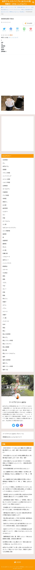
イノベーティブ (11, 7)
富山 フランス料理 (8, 340)
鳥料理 (4, 234)
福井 (4, 356)
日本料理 (5, 160)
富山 (4, 330)
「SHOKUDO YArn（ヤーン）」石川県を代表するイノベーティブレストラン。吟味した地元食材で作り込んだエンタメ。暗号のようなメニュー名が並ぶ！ (17, 9)
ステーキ (5, 269)
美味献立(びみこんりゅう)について (12, 437)
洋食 (4, 218)
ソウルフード (6, 256)
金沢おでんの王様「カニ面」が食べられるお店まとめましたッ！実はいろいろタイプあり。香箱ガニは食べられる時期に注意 (17, 549)
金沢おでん (6, 166)
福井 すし (5, 363)
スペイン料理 (6, 179)
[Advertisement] (17, 73)
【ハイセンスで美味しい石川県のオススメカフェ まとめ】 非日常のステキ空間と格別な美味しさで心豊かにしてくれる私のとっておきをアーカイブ (17, 489)
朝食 (4, 295)
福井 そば (5, 369)
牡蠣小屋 (5, 253)
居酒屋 (4, 169)
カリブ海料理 (6, 230)
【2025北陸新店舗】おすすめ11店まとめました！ (16, 468)
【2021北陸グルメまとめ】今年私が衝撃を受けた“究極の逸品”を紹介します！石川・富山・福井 (17, 456)
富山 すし (5, 337)
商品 (4, 327)
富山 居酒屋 (6, 347)
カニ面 (4, 224)
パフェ (4, 308)
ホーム (4, 7)
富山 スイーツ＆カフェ (9, 353)
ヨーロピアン (6, 189)
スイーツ (5, 311)
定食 (4, 292)
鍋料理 (4, 243)
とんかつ (5, 211)
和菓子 (4, 301)
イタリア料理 (6, 182)
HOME (17, 562)
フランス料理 (6, 172)
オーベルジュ (6, 221)
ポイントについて (13, 37)
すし (4, 163)
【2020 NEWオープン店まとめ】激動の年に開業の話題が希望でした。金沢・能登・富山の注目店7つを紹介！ (17, 450)
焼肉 (4, 276)
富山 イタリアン (7, 343)
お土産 (4, 205)
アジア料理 (6, 195)
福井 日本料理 (6, 360)
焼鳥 (4, 279)
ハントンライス (7, 263)
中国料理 (5, 192)
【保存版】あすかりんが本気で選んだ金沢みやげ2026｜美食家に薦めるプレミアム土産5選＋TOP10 (17, 495)
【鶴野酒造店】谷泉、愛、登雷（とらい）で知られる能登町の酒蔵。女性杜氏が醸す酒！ (17, 537)
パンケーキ (6, 321)
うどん (4, 282)
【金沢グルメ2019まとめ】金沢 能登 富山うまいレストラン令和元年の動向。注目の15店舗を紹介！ (17, 524)
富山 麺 (5, 350)
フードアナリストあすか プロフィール (13, 433)
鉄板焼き (5, 266)
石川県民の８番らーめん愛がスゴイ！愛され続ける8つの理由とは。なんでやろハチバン (17, 543)
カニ (4, 214)
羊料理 (4, 198)
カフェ (4, 305)
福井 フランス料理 (8, 366)
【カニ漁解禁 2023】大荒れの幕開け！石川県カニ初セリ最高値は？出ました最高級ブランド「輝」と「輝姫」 (17, 474)
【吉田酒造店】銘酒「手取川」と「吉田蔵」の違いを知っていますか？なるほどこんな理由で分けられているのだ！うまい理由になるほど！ (17, 502)
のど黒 (4, 250)
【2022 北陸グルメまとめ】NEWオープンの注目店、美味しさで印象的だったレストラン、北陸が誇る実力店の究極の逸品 (17, 463)
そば (4, 285)
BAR (4, 324)
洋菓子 (4, 314)
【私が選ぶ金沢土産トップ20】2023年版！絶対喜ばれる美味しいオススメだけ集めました (17, 519)
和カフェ (5, 298)
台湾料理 (5, 185)
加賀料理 (5, 240)
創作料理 (5, 208)
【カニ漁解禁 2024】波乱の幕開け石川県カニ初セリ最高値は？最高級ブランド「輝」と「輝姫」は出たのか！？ (17, 481)
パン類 (4, 318)
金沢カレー (6, 260)
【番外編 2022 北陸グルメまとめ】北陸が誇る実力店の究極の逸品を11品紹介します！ (17, 514)
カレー (4, 289)
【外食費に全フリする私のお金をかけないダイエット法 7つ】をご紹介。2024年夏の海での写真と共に (17, 508)
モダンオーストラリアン (9, 227)
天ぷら (4, 247)
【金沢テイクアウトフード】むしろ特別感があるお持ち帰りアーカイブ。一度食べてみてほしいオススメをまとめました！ (17, 531)
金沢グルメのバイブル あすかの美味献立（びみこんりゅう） (16, 2)
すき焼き (5, 272)
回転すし (5, 201)
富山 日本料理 (6, 334)
